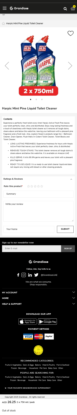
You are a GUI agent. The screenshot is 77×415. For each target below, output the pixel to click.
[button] (71, 34)
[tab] (38, 179)
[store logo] (19, 8)
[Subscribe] (68, 248)
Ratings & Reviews (13, 179)
